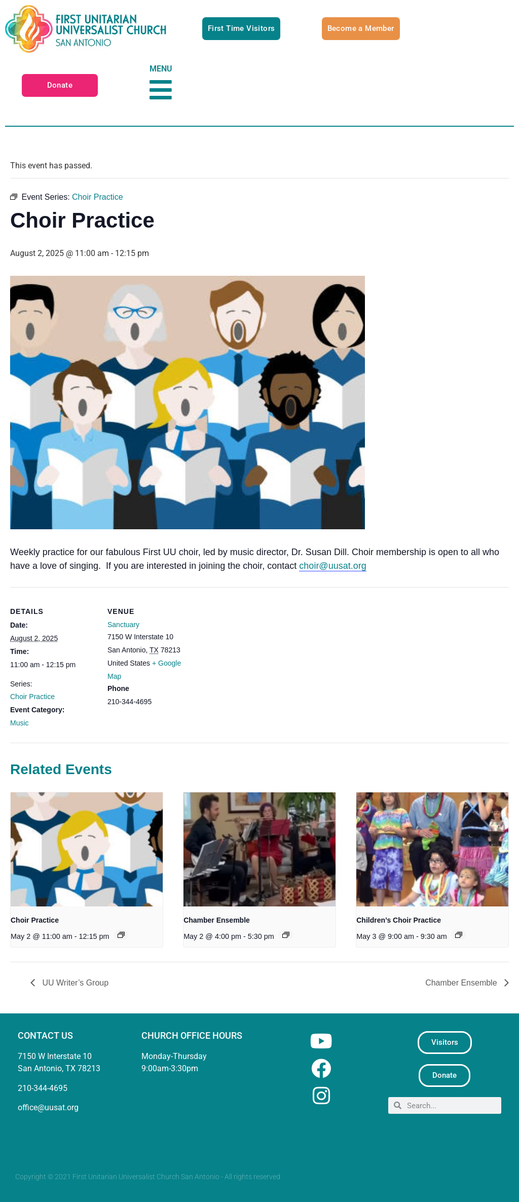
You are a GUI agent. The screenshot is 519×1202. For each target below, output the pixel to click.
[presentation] (87, 849)
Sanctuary (123, 625)
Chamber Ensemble (216, 920)
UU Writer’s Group (74, 982)
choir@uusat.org (332, 566)
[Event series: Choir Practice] (121, 935)
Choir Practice (32, 697)
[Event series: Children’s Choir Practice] (458, 935)
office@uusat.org (48, 1107)
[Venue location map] (258, 657)
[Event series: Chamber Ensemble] (285, 935)
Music (19, 723)
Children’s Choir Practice (398, 920)
